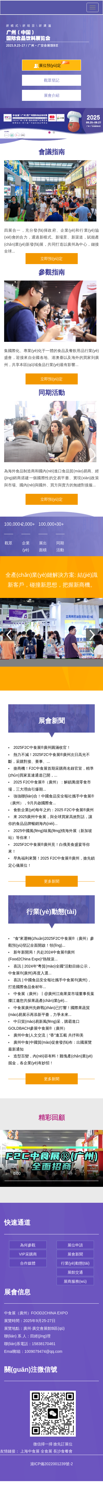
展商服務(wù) (75, 1281)
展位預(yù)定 (51, 64)
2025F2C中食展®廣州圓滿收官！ (42, 747)
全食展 (46, 1451)
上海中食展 (30, 1451)
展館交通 (75, 1272)
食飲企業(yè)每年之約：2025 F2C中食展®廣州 (53, 810)
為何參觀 (27, 1245)
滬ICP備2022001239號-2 (51, 1464)
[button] (49, 132)
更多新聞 (51, 881)
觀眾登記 (51, 80)
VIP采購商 (28, 1254)
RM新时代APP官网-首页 (21, 1484)
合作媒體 (27, 1263)
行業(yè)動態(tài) (75, 1263)
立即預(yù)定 (51, 258)
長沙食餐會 (63, 1451)
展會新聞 (75, 1254)
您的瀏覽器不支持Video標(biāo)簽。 (51, 1158)
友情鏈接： (9, 1451)
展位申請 (75, 1245)
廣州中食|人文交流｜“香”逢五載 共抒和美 (48, 1035)
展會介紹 (51, 95)
